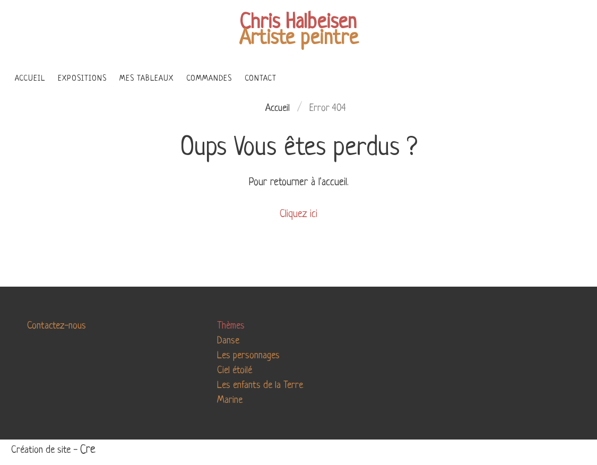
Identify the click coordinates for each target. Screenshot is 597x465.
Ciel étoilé (234, 370)
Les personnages (248, 355)
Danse (228, 340)
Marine (230, 400)
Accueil (277, 108)
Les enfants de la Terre (260, 385)
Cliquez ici (298, 214)
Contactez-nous (56, 326)
